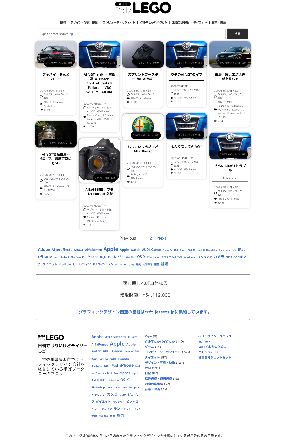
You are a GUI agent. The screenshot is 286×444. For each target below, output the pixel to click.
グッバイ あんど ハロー (57, 76)
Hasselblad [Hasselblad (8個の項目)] (212, 250)
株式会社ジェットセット (214, 357)
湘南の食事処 (180, 22)
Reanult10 (224, 105)
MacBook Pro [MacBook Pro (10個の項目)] (78, 257)
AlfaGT (47, 102)
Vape (148, 336)
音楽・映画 (219, 22)
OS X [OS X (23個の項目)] (141, 256)
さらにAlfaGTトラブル (230, 167)
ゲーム (69, 142)
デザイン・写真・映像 (84, 22)
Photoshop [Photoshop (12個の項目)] (153, 257)
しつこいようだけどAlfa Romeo (143, 149)
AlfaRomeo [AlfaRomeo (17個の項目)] (93, 249)
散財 (62, 22)
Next (162, 238)
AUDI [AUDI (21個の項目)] (146, 249)
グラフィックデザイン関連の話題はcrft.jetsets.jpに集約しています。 (145, 312)
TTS (53, 105)
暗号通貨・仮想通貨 (158, 379)
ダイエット (200, 22)
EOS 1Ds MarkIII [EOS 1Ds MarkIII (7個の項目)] (196, 250)
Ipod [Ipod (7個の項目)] (56, 257)
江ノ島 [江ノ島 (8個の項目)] (131, 264)
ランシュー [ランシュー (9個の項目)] (120, 264)
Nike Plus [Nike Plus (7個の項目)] (130, 257)
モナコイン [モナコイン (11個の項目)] (98, 264)
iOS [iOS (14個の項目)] (234, 250)
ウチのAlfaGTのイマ (186, 74)
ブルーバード (234, 113)
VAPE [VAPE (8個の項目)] (179, 257)
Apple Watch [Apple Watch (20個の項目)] (130, 249)
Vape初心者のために (212, 347)
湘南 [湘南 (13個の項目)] (138, 264)
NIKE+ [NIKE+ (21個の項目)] (119, 256)
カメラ (100, 220)
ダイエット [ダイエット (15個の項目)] (49, 264)
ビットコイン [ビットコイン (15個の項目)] (82, 264)
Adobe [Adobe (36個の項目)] (44, 249)
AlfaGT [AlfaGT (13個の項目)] (79, 250)
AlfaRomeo (59, 102)
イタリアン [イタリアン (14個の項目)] (205, 257)
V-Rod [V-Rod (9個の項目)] (172, 257)
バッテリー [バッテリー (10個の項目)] (65, 264)
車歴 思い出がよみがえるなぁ (230, 76)
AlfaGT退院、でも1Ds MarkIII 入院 (99, 191)
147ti (134, 174)
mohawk (204, 341)
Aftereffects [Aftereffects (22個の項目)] (62, 249)
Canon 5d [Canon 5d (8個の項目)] (167, 250)
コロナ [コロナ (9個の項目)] (229, 257)
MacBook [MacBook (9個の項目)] (64, 257)
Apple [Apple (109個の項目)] (110, 249)
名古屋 (51, 190)
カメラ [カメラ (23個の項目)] (219, 256)
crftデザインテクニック (214, 336)
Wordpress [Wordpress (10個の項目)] (190, 257)
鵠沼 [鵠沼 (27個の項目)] (164, 263)
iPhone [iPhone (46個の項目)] (45, 256)
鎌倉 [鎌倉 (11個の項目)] (156, 264)
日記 (148, 373)
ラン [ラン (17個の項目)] (110, 264)
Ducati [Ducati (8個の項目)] (183, 250)
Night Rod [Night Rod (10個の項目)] (106, 257)
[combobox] (132, 34)
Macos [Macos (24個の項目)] (93, 256)
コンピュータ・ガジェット (118, 22)
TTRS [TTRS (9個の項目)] (165, 257)
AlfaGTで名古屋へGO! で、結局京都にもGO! (56, 159)
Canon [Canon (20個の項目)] (156, 249)
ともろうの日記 (208, 352)
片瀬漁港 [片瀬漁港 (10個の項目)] (147, 264)
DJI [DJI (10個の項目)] (176, 250)
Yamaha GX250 (230, 109)
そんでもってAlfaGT (186, 146)
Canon (90, 217)
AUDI (46, 105)
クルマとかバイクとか (153, 22)
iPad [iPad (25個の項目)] (242, 249)
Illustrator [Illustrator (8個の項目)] (224, 250)
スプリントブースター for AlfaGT (143, 76)
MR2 (229, 102)
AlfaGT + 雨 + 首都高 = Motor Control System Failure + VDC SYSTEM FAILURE (99, 83)
